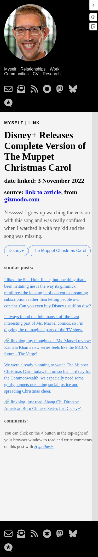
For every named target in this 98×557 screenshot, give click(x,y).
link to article (43, 192)
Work (54, 69)
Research (52, 74)
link (34, 123)
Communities (16, 74)
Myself (10, 69)
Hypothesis (44, 446)
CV (35, 74)
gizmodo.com (21, 199)
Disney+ (16, 250)
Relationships (32, 69)
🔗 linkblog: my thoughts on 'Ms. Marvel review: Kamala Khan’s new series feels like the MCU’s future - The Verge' (47, 347)
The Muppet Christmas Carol (59, 250)
